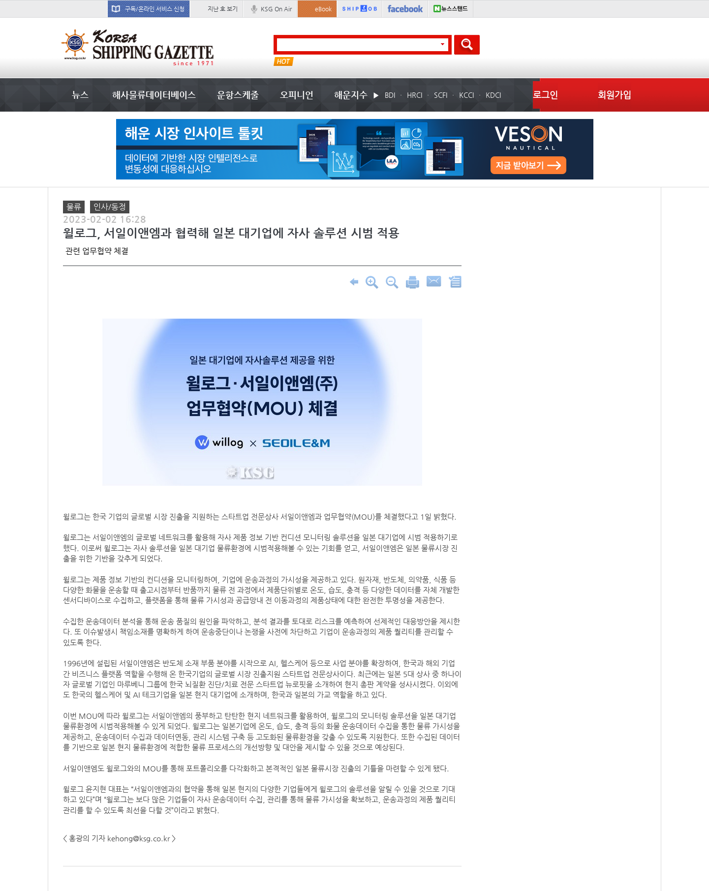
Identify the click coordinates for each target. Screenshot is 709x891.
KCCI (466, 95)
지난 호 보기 (223, 8)
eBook (323, 8)
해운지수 (351, 94)
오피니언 (296, 94)
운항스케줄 (238, 94)
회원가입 (614, 94)
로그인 (545, 94)
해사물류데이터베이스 (154, 94)
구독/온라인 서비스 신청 (155, 8)
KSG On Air (276, 8)
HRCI (414, 95)
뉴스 (80, 94)
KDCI (493, 95)
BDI (390, 95)
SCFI (440, 95)
